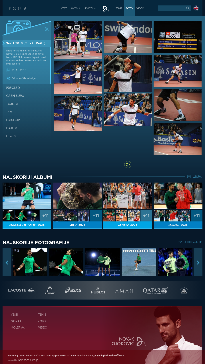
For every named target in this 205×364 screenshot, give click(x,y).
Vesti (64, 8)
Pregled (13, 88)
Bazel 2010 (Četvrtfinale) (25, 43)
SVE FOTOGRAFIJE (190, 242)
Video (140, 8)
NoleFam (90, 8)
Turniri (12, 104)
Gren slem (15, 96)
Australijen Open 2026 (27, 225)
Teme (10, 112)
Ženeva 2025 (127, 225)
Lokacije (13, 120)
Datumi (12, 128)
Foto (129, 8)
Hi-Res (11, 136)
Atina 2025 (77, 225)
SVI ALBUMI (194, 176)
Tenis (119, 8)
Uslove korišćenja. (114, 355)
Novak (75, 8)
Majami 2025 (178, 225)
